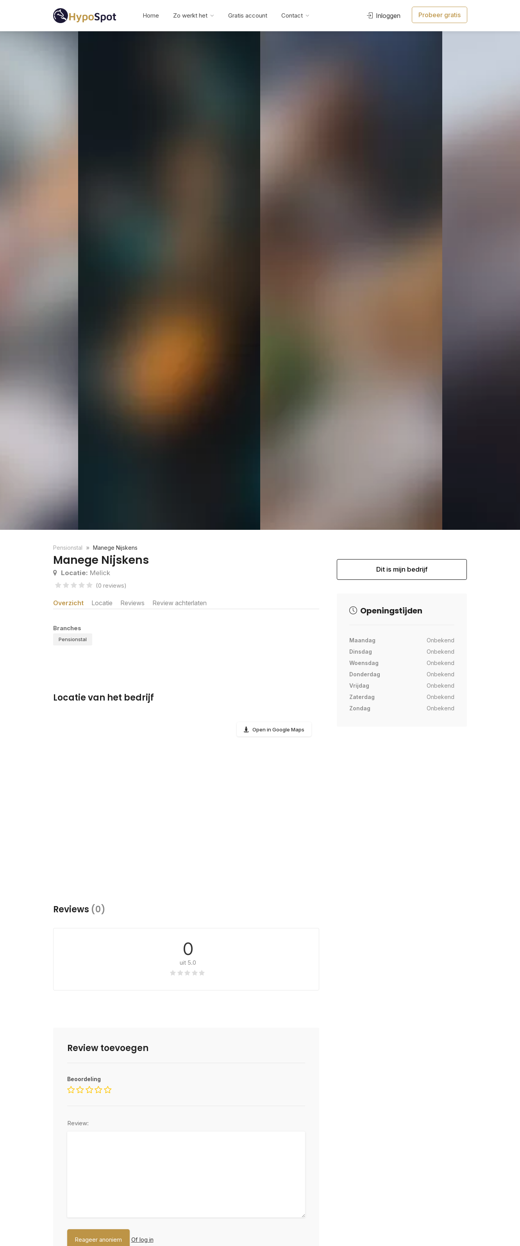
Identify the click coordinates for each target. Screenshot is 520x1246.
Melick (81, 573)
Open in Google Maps (278, 734)
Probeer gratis (438, 15)
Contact (292, 15)
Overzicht (68, 602)
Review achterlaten (185, 602)
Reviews (135, 602)
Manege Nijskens (115, 547)
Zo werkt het (190, 15)
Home (151, 15)
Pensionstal (73, 644)
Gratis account (247, 15)
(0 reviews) (111, 585)
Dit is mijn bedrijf (402, 572)
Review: (78, 1128)
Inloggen (381, 16)
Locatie (102, 602)
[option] (351, 280)
